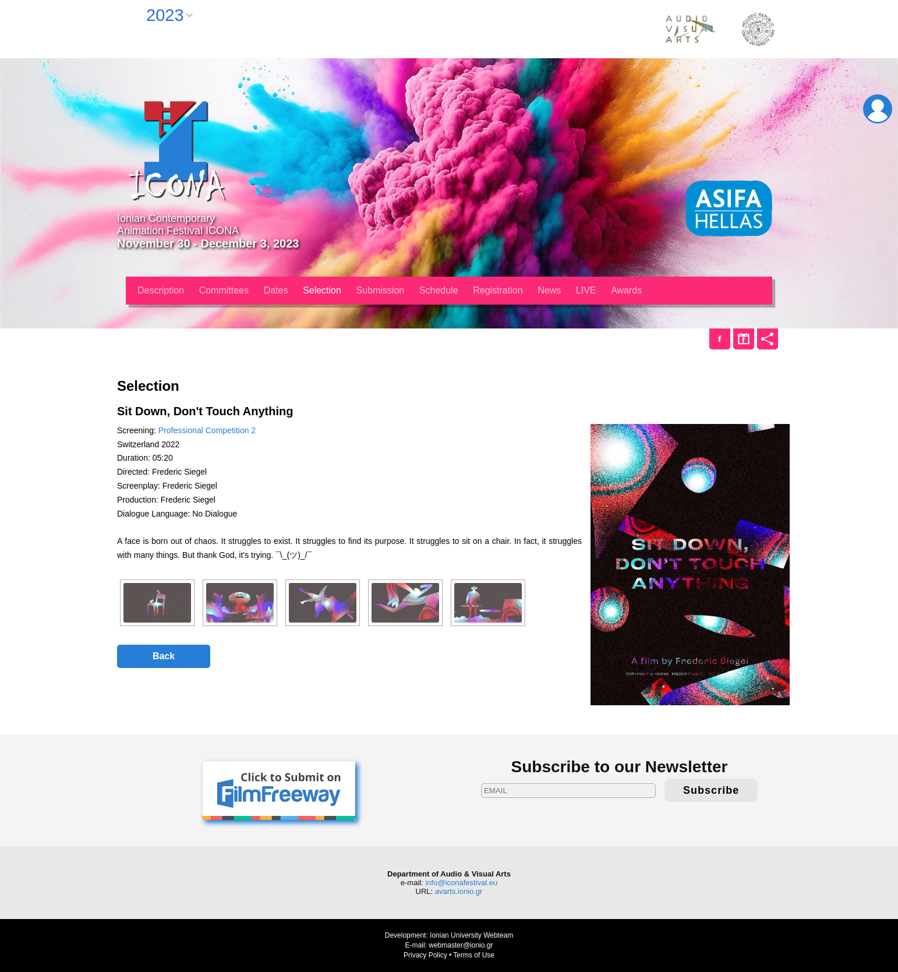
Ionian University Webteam (471, 935)
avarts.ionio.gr (459, 891)
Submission (380, 290)
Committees (224, 290)
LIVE (586, 290)
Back (164, 656)
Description (160, 290)
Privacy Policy (425, 955)
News (549, 290)
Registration (497, 290)
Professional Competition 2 (207, 430)
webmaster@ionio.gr (461, 945)
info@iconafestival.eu (461, 882)
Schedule (438, 290)
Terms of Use (473, 955)
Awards (626, 290)
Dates (276, 290)
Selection (322, 290)
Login (877, 108)
